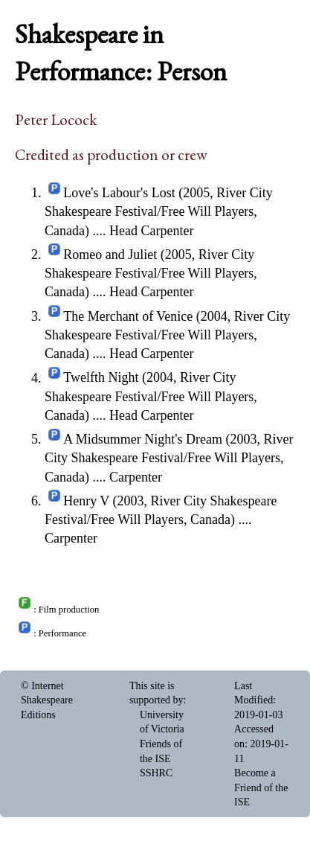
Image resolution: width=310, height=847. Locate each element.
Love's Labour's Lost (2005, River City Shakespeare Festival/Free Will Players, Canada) (159, 211)
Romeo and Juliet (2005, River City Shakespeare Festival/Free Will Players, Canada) (151, 273)
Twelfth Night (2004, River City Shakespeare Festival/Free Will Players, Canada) (151, 397)
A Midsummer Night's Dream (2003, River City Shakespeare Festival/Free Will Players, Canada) (169, 458)
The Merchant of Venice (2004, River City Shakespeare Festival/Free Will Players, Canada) (167, 335)
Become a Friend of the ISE (261, 787)
